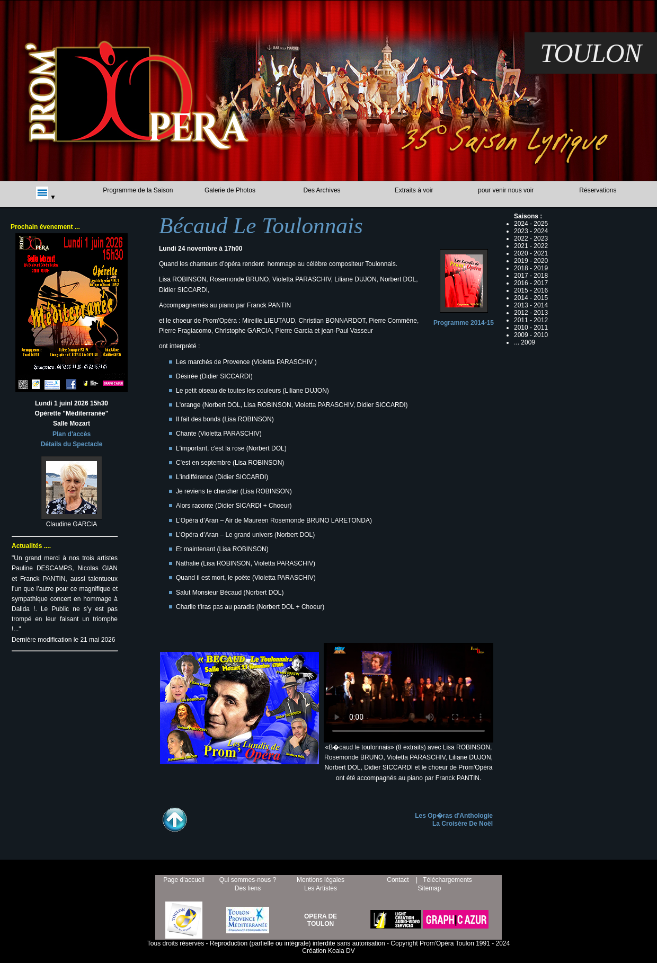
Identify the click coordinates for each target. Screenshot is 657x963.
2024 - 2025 (531, 223)
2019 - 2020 (531, 260)
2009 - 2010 (531, 335)
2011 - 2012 (531, 320)
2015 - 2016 (531, 290)
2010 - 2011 (531, 327)
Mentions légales (320, 880)
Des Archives (322, 190)
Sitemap (429, 888)
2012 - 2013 (531, 312)
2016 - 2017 (531, 283)
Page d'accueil (184, 880)
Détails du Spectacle (72, 444)
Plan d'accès (71, 434)
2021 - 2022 (531, 246)
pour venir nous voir (506, 190)
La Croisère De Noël (462, 823)
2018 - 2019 (531, 268)
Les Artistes (320, 888)
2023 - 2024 (531, 231)
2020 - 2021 (531, 253)
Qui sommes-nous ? (247, 880)
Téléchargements (447, 880)
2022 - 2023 (531, 238)
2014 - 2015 (531, 298)
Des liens (248, 888)
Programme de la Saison (138, 190)
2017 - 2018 (531, 275)
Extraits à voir (414, 190)
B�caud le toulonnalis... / (408, 690)
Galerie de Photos (230, 190)
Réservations (597, 190)
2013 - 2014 (531, 305)
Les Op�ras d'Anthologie (454, 815)
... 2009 (524, 342)
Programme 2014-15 (463, 322)
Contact (398, 880)
